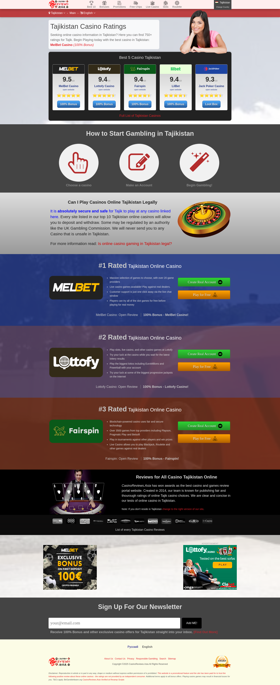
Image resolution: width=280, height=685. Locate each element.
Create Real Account (220, 284)
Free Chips (136, 6)
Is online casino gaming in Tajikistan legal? (108, 235)
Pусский (133, 646)
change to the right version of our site (198, 502)
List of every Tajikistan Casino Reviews (139, 529)
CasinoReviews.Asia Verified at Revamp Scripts (103, 680)
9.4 (102, 79)
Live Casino (152, 6)
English (87, 12)
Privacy (130, 658)
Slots (165, 6)
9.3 (210, 79)
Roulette (177, 6)
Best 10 (91, 6)
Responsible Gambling (147, 658)
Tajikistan (57, 12)
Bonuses (104, 6)
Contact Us (120, 658)
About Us (108, 658)
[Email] (114, 623)
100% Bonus (68, 104)
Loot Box (211, 104)
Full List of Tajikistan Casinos (140, 115)
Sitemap (172, 658)
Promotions (119, 6)
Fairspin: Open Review (121, 476)
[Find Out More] (206, 632)
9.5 (67, 79)
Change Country (222, 7)
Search (162, 658)
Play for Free (220, 292)
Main (73, 12)
